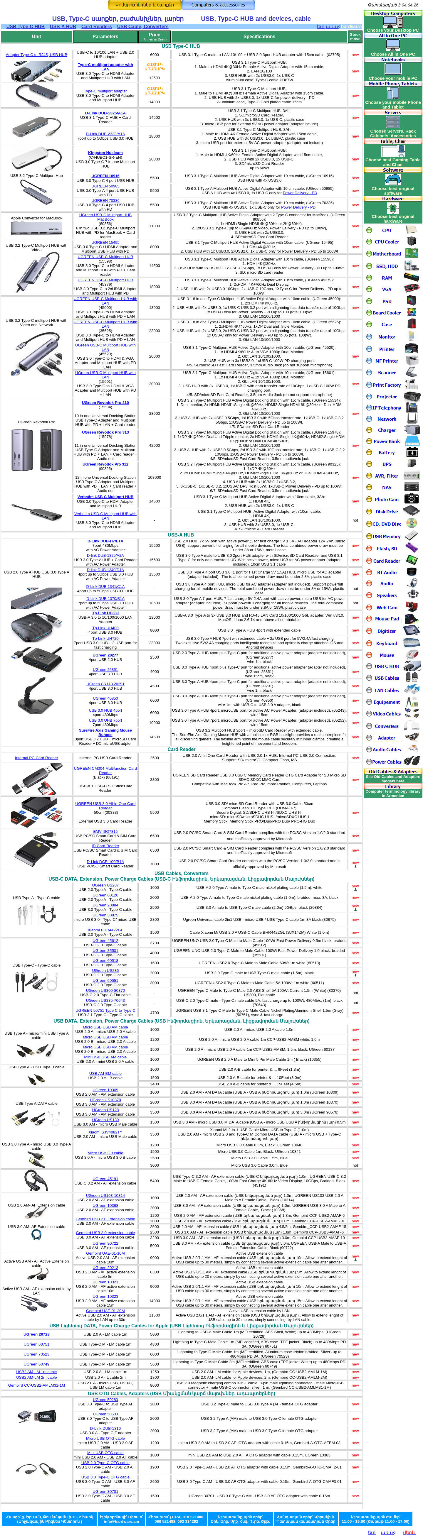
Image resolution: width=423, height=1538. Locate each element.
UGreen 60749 (36, 1364)
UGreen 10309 (105, 1090)
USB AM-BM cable (105, 1073)
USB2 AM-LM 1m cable (36, 1372)
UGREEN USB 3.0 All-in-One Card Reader (105, 805)
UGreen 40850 (105, 698)
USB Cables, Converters (182, 873)
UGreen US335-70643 (105, 1000)
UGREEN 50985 (105, 186)
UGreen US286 (105, 970)
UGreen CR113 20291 (105, 684)
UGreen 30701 (105, 1491)
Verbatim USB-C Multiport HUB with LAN (105, 516)
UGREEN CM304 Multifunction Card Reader (105, 770)
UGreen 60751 (36, 1344)
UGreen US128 (105, 1110)
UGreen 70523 (36, 1354)
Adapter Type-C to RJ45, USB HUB (36, 55)
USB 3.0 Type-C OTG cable (105, 1477)
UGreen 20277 (105, 655)
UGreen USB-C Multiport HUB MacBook (105, 217)
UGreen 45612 (105, 940)
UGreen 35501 (105, 950)
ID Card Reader (105, 846)
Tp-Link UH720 (105, 638)
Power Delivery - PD (300, 193)
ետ (372, 1532)
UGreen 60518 (105, 960)
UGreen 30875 (105, 915)
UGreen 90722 (105, 1243)
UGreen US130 (105, 1120)
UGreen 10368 (105, 1205)
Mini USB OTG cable (105, 1453)
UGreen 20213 (105, 1267)
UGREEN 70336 (105, 200)
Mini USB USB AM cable (105, 1057)
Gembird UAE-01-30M (105, 1311)
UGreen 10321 (105, 1282)
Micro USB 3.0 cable (105, 1153)
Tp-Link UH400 (105, 628)
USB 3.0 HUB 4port (105, 710)
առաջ (388, 1532)
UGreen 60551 (105, 980)
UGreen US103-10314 (105, 1195)
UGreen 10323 (105, 1296)
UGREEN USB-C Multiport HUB (105, 257)
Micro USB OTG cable (105, 1438)
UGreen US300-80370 (105, 990)
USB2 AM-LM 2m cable (36, 1377)
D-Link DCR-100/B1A (105, 861)
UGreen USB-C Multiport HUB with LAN (105, 347)
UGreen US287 (105, 885)
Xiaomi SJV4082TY (105, 1132)
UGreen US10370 (105, 1100)
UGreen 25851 (105, 669)
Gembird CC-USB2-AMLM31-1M (36, 1385)
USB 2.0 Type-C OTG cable (105, 1463)
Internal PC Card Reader (36, 758)
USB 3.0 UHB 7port (105, 720)
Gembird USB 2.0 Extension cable (105, 1219)
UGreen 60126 (105, 895)
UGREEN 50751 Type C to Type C (105, 1010)
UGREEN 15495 (105, 242)
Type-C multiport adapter (105, 91)
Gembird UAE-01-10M (105, 1253)
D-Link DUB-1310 (105, 1428)
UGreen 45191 (105, 1179)
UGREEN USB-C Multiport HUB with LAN (105, 301)
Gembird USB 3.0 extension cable (105, 1233)
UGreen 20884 (105, 905)
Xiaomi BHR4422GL (105, 930)
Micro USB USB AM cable (105, 1027)
